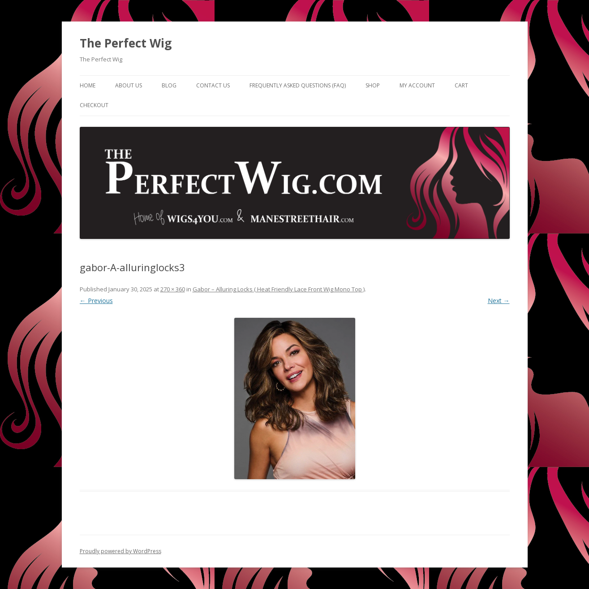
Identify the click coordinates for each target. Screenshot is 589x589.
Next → (499, 300)
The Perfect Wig (126, 43)
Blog (169, 85)
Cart (461, 85)
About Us (128, 85)
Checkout (94, 105)
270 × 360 (172, 289)
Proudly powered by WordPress (120, 551)
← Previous (96, 300)
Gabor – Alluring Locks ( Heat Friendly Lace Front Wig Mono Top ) (279, 289)
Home (87, 85)
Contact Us (213, 85)
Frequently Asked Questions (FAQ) (297, 85)
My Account (417, 85)
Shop (372, 85)
